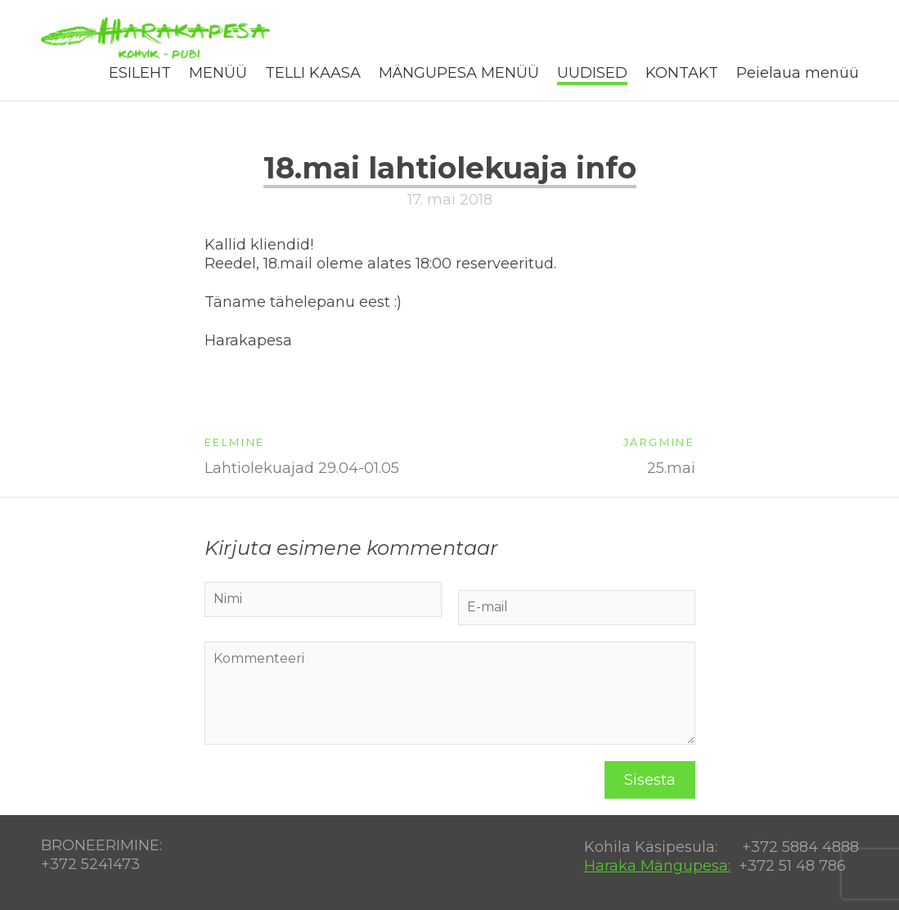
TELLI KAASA (313, 73)
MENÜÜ (218, 73)
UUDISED (592, 73)
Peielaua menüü (797, 73)
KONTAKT (681, 73)
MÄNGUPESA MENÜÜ (459, 73)
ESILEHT (140, 73)
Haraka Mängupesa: (657, 866)
